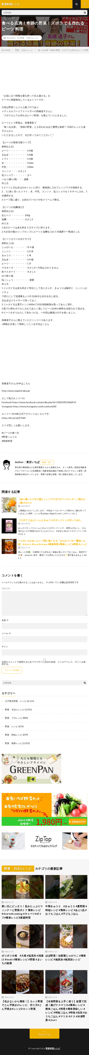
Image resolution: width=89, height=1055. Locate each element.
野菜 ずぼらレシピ (29, 38)
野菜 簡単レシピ (13, 743)
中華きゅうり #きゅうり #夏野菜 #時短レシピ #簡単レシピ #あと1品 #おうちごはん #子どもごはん (66, 910)
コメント (6, 588)
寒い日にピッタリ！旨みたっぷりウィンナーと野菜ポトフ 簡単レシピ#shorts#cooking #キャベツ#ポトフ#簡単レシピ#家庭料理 (22, 912)
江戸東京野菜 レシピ (15, 701)
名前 (5, 620)
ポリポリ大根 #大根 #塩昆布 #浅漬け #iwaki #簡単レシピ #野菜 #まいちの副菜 (23, 959)
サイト (5, 647)
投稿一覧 (46, 462)
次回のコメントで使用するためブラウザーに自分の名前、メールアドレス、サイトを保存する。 (44, 663)
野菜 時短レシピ (13, 734)
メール (6, 633)
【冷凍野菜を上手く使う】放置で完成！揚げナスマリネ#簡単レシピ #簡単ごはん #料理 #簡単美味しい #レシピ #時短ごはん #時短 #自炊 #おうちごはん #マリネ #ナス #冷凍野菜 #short (66, 1011)
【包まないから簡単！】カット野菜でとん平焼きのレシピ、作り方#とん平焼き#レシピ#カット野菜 (22, 1005)
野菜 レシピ (11, 726)
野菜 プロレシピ (13, 718)
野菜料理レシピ (53, 1048)
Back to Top (44, 1034)
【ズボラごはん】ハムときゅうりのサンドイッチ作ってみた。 (50, 520)
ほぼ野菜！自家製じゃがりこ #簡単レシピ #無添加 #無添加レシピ (65, 957)
